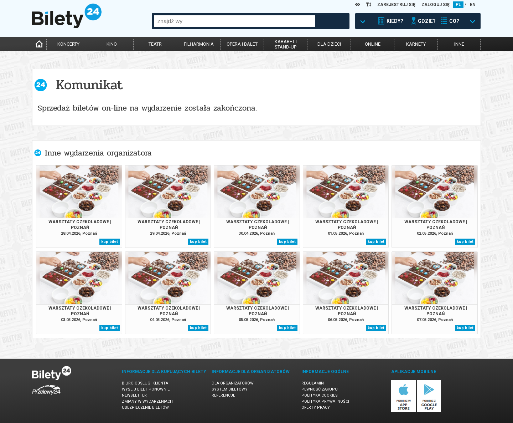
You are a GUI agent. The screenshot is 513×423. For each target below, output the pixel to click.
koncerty (68, 44)
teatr (155, 44)
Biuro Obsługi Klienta (145, 383)
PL (458, 4)
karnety (416, 44)
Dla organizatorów (233, 383)
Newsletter (134, 395)
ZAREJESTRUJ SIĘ (396, 4)
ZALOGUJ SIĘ (435, 4)
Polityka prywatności (325, 401)
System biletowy (230, 389)
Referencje (223, 395)
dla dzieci (329, 44)
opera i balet (242, 44)
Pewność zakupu (319, 389)
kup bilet (109, 241)
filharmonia (199, 44)
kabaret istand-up (286, 44)
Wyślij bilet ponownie (146, 389)
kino (112, 44)
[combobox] (234, 21)
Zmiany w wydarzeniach (147, 401)
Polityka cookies (319, 395)
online (372, 44)
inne (459, 44)
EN (473, 4)
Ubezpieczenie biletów (145, 407)
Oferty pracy (315, 407)
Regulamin (312, 383)
